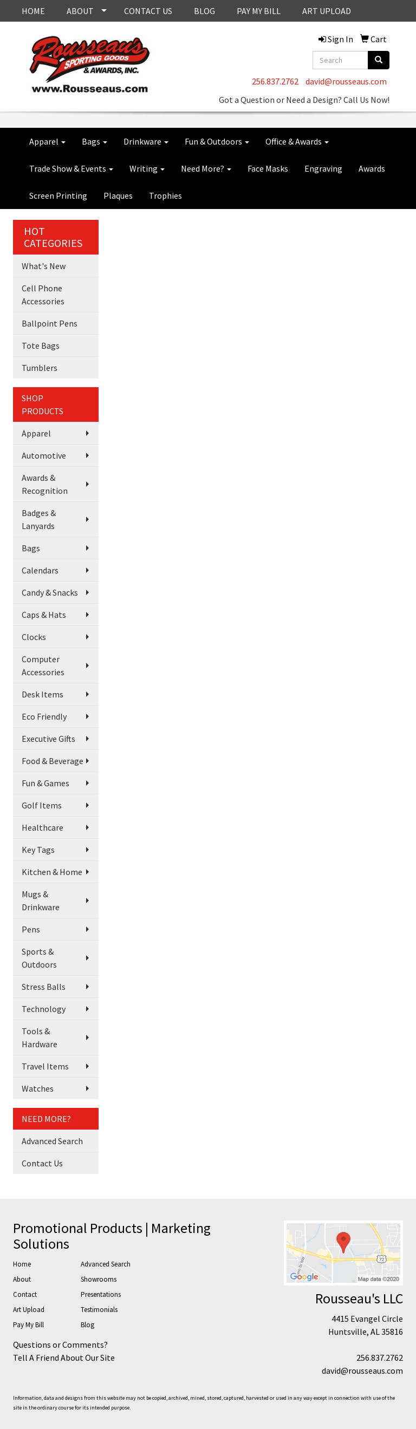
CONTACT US (148, 10)
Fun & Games (45, 783)
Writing (147, 168)
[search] (378, 60)
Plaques (118, 195)
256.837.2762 (275, 81)
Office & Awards (297, 141)
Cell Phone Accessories (43, 294)
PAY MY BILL (259, 10)
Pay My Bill (28, 1324)
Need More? (206, 168)
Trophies (165, 195)
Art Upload (28, 1309)
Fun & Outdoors (217, 141)
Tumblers (39, 367)
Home (22, 1264)
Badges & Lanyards (39, 519)
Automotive (44, 455)
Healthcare (42, 827)
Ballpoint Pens (49, 323)
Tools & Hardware (39, 1037)
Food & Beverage (52, 760)
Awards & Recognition (45, 484)
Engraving (323, 168)
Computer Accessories (43, 665)
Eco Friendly (44, 716)
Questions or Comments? (60, 1344)
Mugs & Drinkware (41, 900)
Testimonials (99, 1309)
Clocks (34, 636)
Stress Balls (44, 986)
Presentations (101, 1294)
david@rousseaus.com (346, 81)
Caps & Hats (44, 614)
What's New (44, 265)
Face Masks (268, 168)
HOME (33, 10)
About (22, 1279)
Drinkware (145, 141)
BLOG (204, 10)
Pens (31, 929)
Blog (87, 1324)
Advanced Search (52, 1141)
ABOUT (80, 10)
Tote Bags (41, 345)
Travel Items (45, 1066)
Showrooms (98, 1279)
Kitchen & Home (52, 871)
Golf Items (42, 805)
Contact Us (42, 1163)
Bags (94, 141)
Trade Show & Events (71, 168)
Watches (38, 1088)
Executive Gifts (48, 738)
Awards (372, 168)
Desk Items (42, 694)
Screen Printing (58, 195)
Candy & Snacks (50, 592)
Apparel (47, 141)
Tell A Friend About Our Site (64, 1357)
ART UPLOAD (326, 10)
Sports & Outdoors (39, 958)
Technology (44, 1008)
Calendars (40, 570)
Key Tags (38, 849)
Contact (25, 1294)
